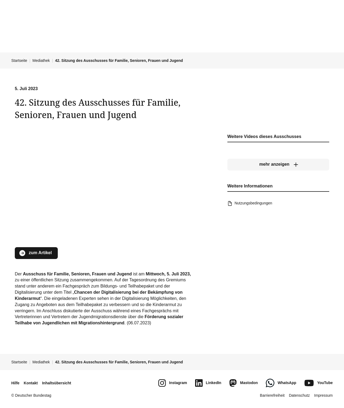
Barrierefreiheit (272, 395)
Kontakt (31, 383)
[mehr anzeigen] (278, 165)
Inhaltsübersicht (56, 383)
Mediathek (41, 60)
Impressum (323, 395)
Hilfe (15, 383)
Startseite (19, 60)
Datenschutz (299, 395)
